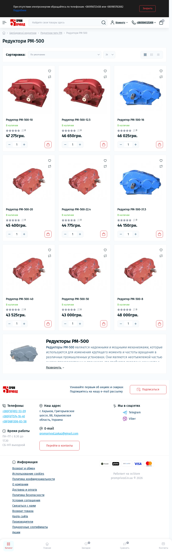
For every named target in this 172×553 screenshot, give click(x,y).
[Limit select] (109, 54)
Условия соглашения (26, 500)
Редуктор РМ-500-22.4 (76, 209)
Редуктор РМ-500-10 (19, 120)
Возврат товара (23, 511)
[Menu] (4, 22)
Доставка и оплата (24, 489)
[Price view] (158, 55)
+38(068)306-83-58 (14, 421)
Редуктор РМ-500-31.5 (131, 209)
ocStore (135, 473)
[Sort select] (64, 54)
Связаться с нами (24, 505)
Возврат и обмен (23, 468)
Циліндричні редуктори (22, 33)
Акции (16, 532)
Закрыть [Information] (147, 8)
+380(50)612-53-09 (14, 411)
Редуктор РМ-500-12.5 (76, 120)
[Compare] (49, 76)
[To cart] (48, 144)
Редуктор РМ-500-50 (75, 299)
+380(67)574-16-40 (13, 416)
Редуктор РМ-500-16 (130, 120)
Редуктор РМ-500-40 (19, 299)
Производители (22, 521)
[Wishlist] (49, 71)
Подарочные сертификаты (30, 527)
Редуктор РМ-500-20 (19, 209)
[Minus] (9, 144)
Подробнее (19, 10)
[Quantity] (17, 144)
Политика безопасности (28, 495)
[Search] (104, 23)
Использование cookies (28, 473)
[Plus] (24, 144)
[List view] (152, 55)
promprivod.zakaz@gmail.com (58, 433)
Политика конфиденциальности (33, 479)
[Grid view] (145, 55)
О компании (20, 484)
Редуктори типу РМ (51, 33)
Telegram (132, 412)
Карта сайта (20, 516)
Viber (129, 419)
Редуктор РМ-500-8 (130, 299)
